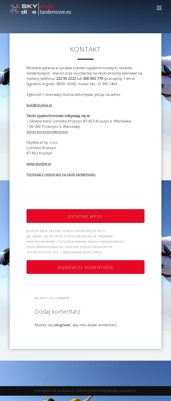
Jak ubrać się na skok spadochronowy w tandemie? (70, 236)
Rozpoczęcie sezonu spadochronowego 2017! (65, 231)
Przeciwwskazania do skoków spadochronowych (69, 247)
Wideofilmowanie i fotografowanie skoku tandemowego (75, 242)
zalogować (62, 324)
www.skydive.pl (38, 163)
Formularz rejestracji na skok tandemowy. (61, 174)
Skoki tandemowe (85, 365)
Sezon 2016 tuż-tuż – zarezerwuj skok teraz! (64, 252)
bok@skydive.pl (39, 105)
